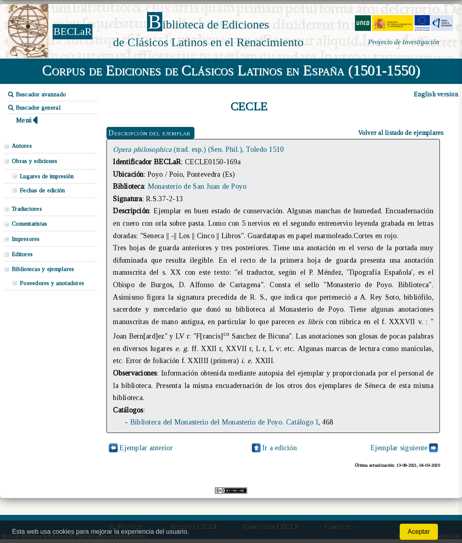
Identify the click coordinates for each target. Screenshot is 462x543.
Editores (22, 254)
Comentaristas (29, 223)
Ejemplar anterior (146, 448)
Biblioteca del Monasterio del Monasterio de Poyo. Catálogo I (224, 422)
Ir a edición (273, 448)
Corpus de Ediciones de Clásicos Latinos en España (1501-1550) (231, 70)
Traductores (27, 209)
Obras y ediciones (34, 161)
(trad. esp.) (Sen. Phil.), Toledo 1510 (198, 149)
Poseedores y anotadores (52, 283)
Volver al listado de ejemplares (401, 132)
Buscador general (34, 107)
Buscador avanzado (37, 94)
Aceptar (419, 531)
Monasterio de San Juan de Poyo (197, 186)
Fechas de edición (42, 190)
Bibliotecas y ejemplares (43, 269)
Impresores (26, 239)
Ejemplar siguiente (399, 448)
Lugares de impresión (47, 176)
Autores (22, 146)
